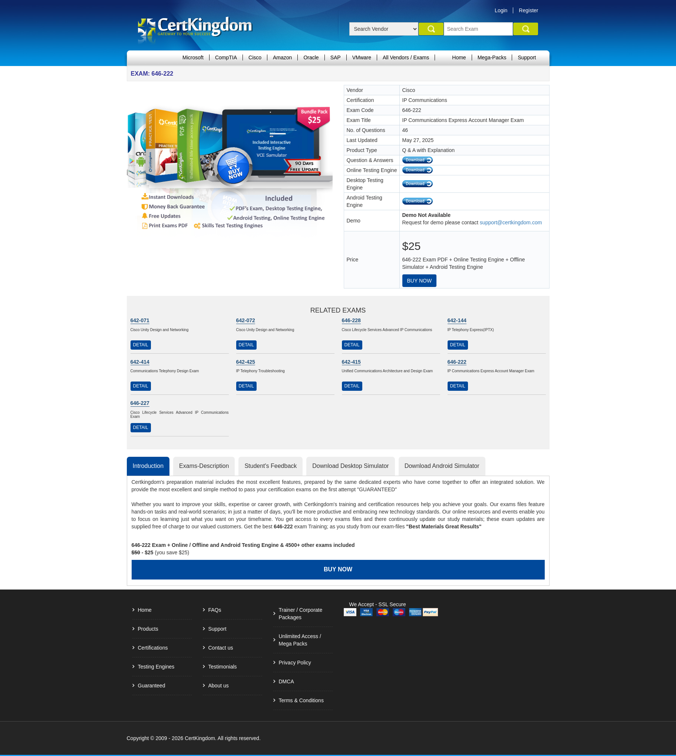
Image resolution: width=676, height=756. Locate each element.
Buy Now (419, 281)
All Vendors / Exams (406, 57)
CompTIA (226, 57)
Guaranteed (151, 686)
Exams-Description (204, 466)
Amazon (282, 57)
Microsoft (193, 57)
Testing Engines (156, 667)
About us (218, 686)
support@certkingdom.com (511, 222)
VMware (361, 57)
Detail (140, 344)
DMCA (286, 681)
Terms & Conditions (301, 700)
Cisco (254, 57)
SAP (335, 57)
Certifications (153, 648)
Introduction (148, 466)
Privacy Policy (295, 663)
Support (527, 57)
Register (528, 10)
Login (501, 10)
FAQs (214, 610)
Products (148, 629)
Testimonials (222, 667)
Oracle (311, 57)
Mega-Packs (492, 57)
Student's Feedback (270, 466)
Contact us (220, 648)
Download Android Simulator (442, 466)
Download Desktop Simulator (350, 466)
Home (459, 57)
